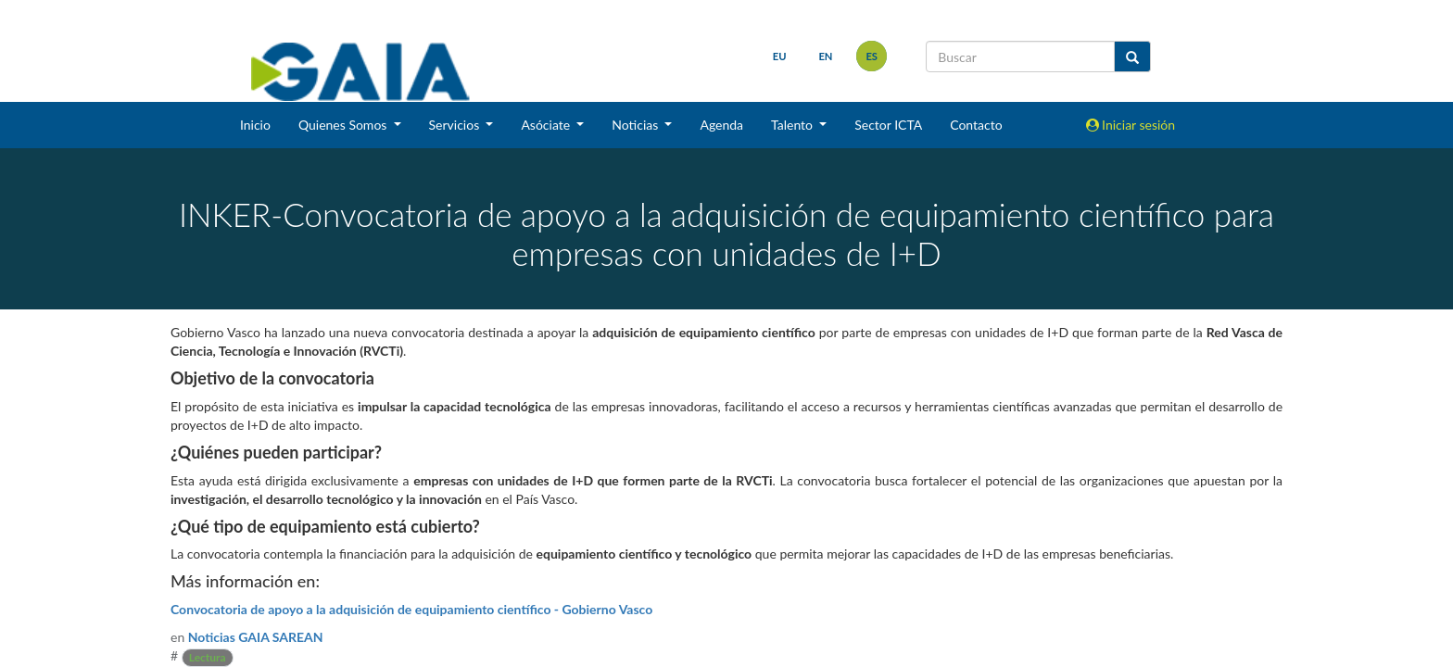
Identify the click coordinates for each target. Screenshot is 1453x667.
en (825, 56)
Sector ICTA (888, 124)
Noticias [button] (637, 124)
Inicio (255, 124)
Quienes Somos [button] (344, 124)
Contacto (976, 124)
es (871, 56)
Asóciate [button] (547, 124)
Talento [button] (793, 124)
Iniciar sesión (1131, 124)
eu (780, 56)
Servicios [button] (456, 124)
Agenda (721, 124)
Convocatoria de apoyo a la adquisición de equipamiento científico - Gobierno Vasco (411, 609)
